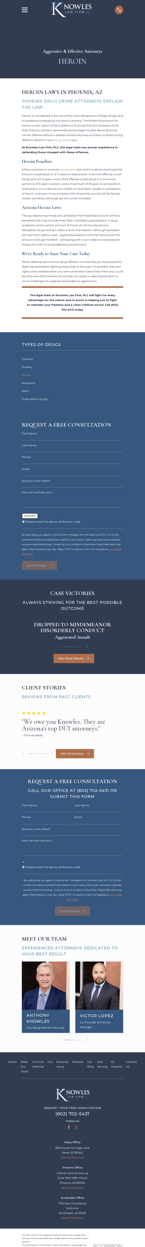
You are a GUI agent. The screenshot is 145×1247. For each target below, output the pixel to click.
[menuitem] (72, 359)
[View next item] (87, 646)
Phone (26, 457)
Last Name (29, 445)
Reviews (77, 1061)
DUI (50, 1061)
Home (12, 1061)
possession (67, 169)
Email (26, 469)
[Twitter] (76, 1127)
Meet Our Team (25, 1066)
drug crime (62, 140)
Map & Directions (72, 1157)
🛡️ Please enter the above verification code (51, 521)
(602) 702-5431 (72, 1113)
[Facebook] (69, 1127)
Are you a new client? (36, 481)
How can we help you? (37, 492)
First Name (29, 433)
